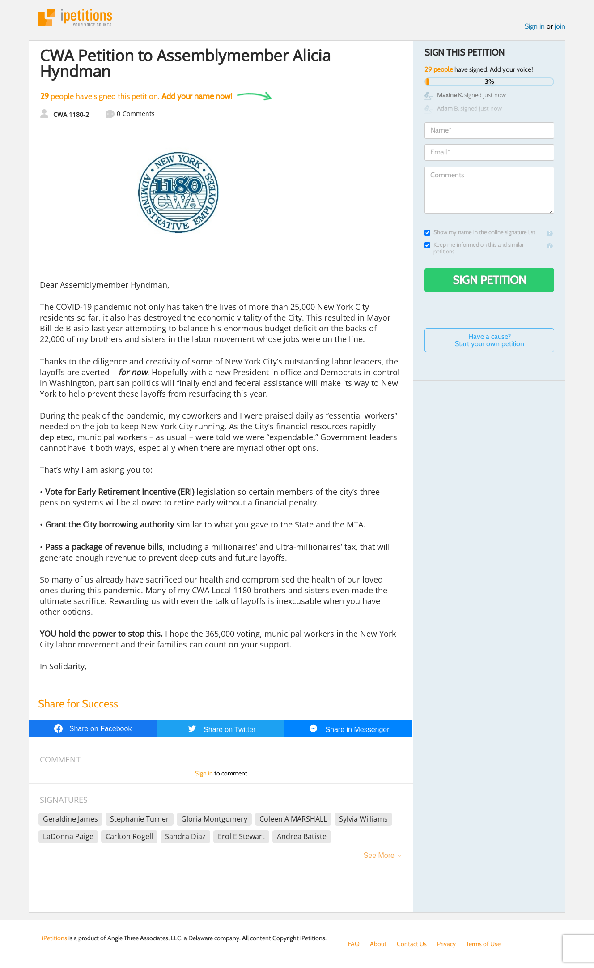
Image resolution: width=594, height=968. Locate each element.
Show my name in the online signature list (479, 232)
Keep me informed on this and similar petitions (474, 248)
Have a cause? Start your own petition (489, 340)
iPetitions (75, 17)
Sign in (535, 26)
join (560, 26)
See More (379, 855)
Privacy (446, 944)
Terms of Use (483, 944)
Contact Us (412, 944)
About (378, 944)
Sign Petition (489, 280)
